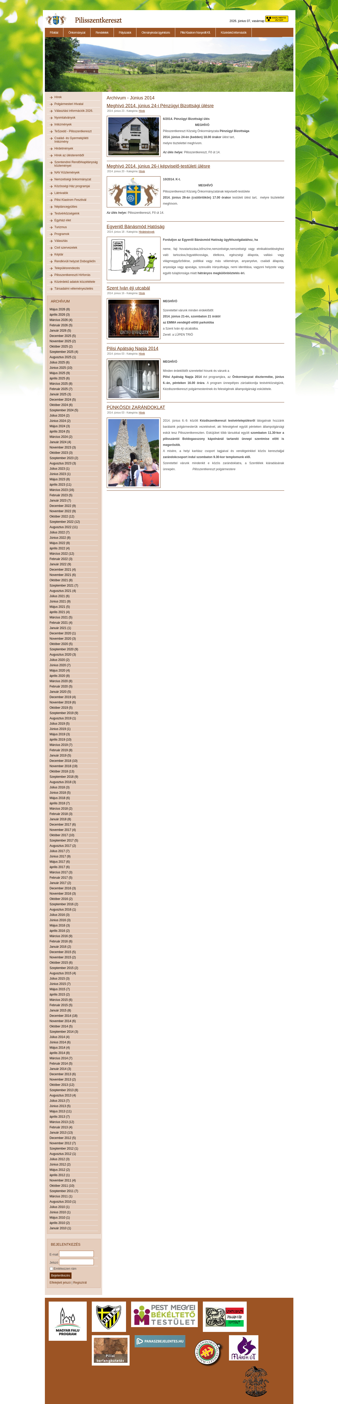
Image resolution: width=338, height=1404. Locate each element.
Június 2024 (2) (60, 421)
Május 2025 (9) (60, 373)
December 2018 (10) (64, 761)
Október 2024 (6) (61, 405)
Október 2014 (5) (61, 1026)
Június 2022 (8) (60, 537)
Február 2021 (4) (61, 622)
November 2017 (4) (63, 830)
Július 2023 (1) (60, 468)
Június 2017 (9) (60, 856)
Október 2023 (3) (61, 453)
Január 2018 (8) (60, 819)
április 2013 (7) (60, 1116)
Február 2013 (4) (61, 1127)
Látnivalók (61, 193)
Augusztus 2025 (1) (63, 357)
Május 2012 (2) (60, 1170)
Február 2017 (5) (61, 877)
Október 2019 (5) (61, 707)
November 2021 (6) (63, 575)
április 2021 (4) (60, 612)
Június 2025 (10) (61, 368)
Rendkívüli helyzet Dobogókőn (75, 261)
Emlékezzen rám (63, 1268)
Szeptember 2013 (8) (64, 1090)
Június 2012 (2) (60, 1164)
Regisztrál (80, 1282)
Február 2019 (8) (61, 750)
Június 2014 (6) (60, 1042)
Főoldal (54, 32)
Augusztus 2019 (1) (63, 718)
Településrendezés (67, 268)
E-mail (54, 1254)
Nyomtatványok (65, 117)
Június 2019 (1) (60, 729)
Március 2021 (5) (61, 617)
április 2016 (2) (60, 931)
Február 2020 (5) (61, 686)
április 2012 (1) (60, 1175)
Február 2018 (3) (61, 814)
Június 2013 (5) (60, 1106)
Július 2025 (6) (60, 362)
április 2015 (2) (60, 994)
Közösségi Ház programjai (72, 186)
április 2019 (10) (61, 739)
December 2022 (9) (63, 506)
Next (294, 67)
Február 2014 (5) (61, 1063)
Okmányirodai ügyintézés (155, 32)
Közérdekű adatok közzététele (75, 282)
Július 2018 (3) (60, 787)
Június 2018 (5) (60, 792)
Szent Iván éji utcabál (128, 288)
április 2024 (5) (60, 431)
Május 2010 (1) (60, 1217)
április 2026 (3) (60, 314)
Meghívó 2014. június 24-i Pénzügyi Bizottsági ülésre (160, 105)
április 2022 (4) (60, 548)
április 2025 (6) (60, 378)
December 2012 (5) (63, 1138)
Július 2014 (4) (60, 1037)
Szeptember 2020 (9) (64, 649)
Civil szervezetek (66, 247)
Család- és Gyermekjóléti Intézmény (71, 139)
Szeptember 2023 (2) (64, 458)
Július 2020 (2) (60, 660)
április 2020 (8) (60, 676)
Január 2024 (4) (60, 442)
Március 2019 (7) (61, 745)
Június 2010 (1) (60, 1212)
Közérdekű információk (233, 32)
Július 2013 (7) (60, 1101)
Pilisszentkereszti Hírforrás (73, 275)
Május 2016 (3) (60, 925)
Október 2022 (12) (62, 516)
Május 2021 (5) (60, 607)
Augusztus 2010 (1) (63, 1201)
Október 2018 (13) (62, 771)
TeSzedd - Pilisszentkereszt (73, 131)
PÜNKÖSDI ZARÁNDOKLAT (136, 407)
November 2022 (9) (63, 511)
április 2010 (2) (60, 1223)
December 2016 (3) (63, 888)
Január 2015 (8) (60, 1010)
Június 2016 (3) (60, 920)
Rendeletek (102, 32)
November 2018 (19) (64, 766)
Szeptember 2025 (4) (64, 352)
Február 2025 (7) (61, 389)
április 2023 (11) (61, 484)
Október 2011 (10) (62, 1185)
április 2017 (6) (60, 867)
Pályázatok (125, 32)
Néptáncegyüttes (66, 206)
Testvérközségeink (67, 213)
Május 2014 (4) (60, 1047)
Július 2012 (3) (60, 1159)
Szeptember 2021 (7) (64, 585)
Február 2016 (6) (61, 941)
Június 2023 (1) (60, 474)
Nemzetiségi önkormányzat (73, 179)
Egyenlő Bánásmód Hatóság (136, 226)
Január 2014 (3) (60, 1069)
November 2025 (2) (63, 341)
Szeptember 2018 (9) (64, 777)
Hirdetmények (64, 148)
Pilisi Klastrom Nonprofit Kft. (195, 32)
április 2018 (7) (60, 803)
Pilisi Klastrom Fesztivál (70, 200)
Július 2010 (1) (60, 1207)
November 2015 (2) (63, 957)
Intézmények (63, 124)
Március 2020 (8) (61, 681)
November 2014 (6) (63, 1021)
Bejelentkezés (60, 1275)
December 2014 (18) (64, 1016)
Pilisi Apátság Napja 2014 (132, 348)
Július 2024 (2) (60, 415)
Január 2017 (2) (60, 883)
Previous (44, 67)
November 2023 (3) (63, 447)
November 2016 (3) (63, 893)
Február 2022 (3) (61, 559)
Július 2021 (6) (60, 596)
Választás (61, 241)
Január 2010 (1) (60, 1228)
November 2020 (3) (63, 638)
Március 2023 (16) (62, 490)
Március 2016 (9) (61, 936)
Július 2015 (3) (60, 978)
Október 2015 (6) (61, 962)
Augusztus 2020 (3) (63, 654)
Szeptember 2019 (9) (64, 713)
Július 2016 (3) (60, 915)
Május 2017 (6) (60, 861)
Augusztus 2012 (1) (63, 1154)
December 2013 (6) (63, 1074)
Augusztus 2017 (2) (63, 846)
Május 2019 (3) (60, 734)
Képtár (59, 254)
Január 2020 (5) (60, 692)
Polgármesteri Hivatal (69, 104)
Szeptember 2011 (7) (64, 1191)
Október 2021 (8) (61, 580)
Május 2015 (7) (60, 989)
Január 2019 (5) (60, 755)
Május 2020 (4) (60, 670)
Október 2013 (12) (62, 1085)
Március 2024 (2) (61, 437)
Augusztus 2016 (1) (63, 909)
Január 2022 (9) (60, 564)
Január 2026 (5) (60, 330)
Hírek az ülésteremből (69, 155)
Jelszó (54, 1262)
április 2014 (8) (60, 1053)
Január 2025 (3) (60, 394)
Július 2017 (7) (60, 851)
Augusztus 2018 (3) (63, 782)
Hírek (58, 97)
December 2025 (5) (63, 336)
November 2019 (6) (63, 702)
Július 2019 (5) (60, 723)
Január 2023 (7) (60, 500)
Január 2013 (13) (61, 1132)
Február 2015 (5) (61, 1005)
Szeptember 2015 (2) (64, 968)
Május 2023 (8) (60, 479)
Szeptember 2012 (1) (64, 1148)
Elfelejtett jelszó (60, 1282)
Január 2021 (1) (60, 628)
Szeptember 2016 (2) (64, 904)
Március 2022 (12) (62, 553)
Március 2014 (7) (61, 1058)
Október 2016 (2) (61, 899)
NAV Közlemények (67, 172)
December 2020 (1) (63, 633)
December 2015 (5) (63, 952)
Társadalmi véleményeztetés (74, 288)
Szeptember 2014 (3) (64, 1031)
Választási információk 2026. (74, 111)
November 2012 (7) (63, 1143)
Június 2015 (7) (60, 984)
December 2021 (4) (63, 569)
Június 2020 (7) (60, 665)
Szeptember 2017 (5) (64, 840)
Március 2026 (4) (61, 320)
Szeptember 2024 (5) (64, 410)
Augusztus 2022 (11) (64, 527)
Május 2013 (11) (61, 1111)
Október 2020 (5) (61, 644)
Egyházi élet (63, 220)
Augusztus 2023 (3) (63, 463)
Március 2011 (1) (61, 1196)
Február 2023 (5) (61, 495)
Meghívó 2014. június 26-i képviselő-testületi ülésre (158, 166)
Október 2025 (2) (61, 346)
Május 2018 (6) (60, 798)
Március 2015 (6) (61, 1000)
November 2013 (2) (63, 1079)
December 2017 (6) (63, 824)
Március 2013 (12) (62, 1122)
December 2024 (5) (63, 399)
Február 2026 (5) (61, 325)
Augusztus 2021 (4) (63, 591)
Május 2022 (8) (60, 543)
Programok (62, 234)
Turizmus (61, 227)
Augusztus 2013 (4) (63, 1095)
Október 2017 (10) (62, 835)
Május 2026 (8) (60, 309)
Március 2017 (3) (61, 872)
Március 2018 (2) (61, 808)
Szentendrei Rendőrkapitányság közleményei (76, 163)
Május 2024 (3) (60, 426)
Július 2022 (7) (60, 532)
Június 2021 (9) (60, 601)
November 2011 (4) (63, 1180)
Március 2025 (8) (61, 383)
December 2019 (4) (63, 697)
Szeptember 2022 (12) (65, 522)
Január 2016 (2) (60, 946)
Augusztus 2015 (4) (63, 973)
